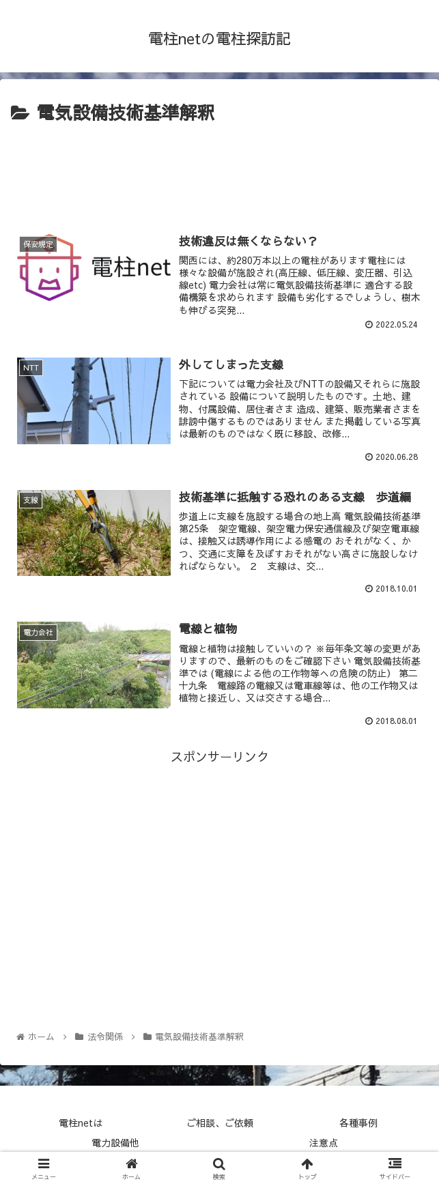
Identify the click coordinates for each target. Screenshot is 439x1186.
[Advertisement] (219, 169)
